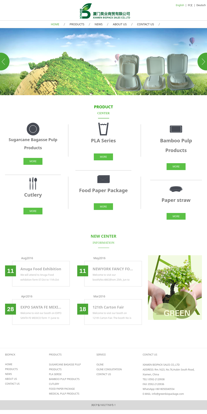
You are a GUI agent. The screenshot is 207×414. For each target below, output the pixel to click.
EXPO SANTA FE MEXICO (40, 307)
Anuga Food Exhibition (40, 268)
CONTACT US (145, 24)
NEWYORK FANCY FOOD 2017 (113, 268)
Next (201, 61)
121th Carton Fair (108, 307)
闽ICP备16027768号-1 (103, 405)
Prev (5, 61)
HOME (55, 24)
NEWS (98, 24)
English (180, 5)
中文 (190, 5)
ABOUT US (120, 24)
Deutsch (201, 5)
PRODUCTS (77, 24)
